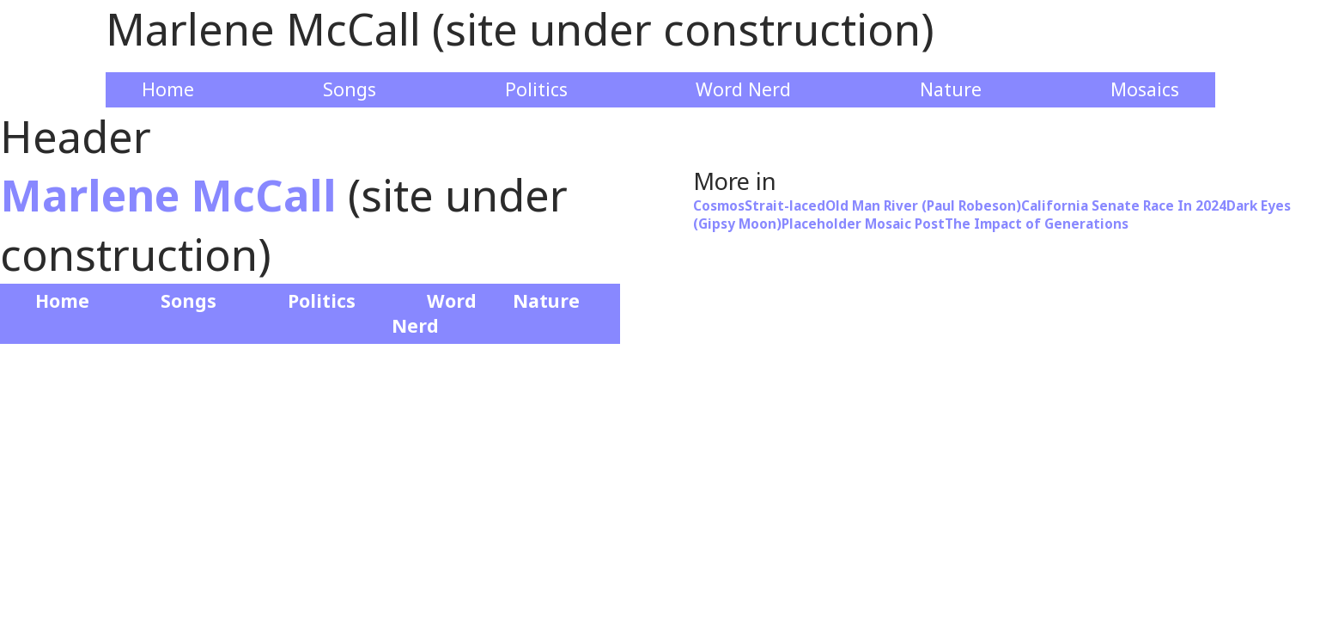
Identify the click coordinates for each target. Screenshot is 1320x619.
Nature (951, 89)
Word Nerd (743, 89)
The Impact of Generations (1036, 224)
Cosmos (719, 206)
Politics (536, 89)
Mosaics (1144, 89)
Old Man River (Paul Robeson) (923, 206)
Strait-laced (785, 206)
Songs (349, 89)
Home (168, 89)
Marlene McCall (168, 194)
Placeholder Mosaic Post (863, 224)
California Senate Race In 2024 (1123, 206)
